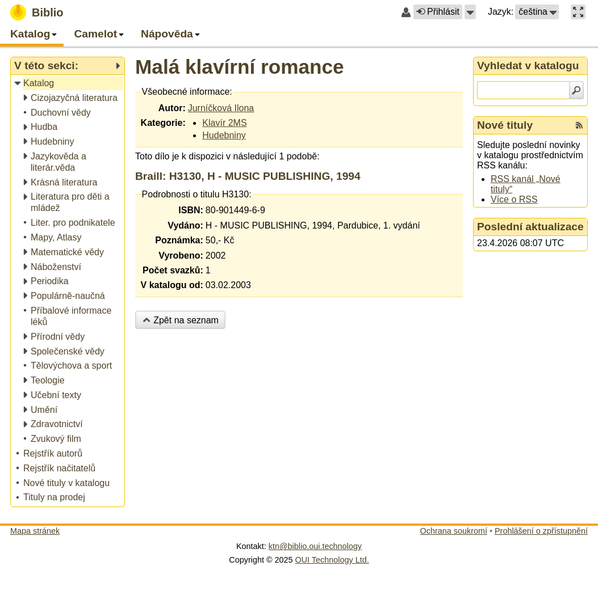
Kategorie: (163, 123)
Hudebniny (224, 135)
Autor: (172, 108)
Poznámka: (179, 240)
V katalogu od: (172, 285)
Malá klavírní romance (239, 67)
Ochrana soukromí (453, 530)
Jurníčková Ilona (221, 108)
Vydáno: (185, 225)
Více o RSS (514, 199)
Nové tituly (505, 125)
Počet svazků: (173, 270)
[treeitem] (68, 84)
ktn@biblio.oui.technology (315, 546)
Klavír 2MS (224, 123)
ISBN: (190, 210)
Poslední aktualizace (530, 227)
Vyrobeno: (180, 255)
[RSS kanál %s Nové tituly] (579, 125)
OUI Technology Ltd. (332, 559)
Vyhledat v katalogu (528, 65)
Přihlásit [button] (437, 11)
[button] (470, 12)
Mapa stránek (35, 530)
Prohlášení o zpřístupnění (541, 530)
